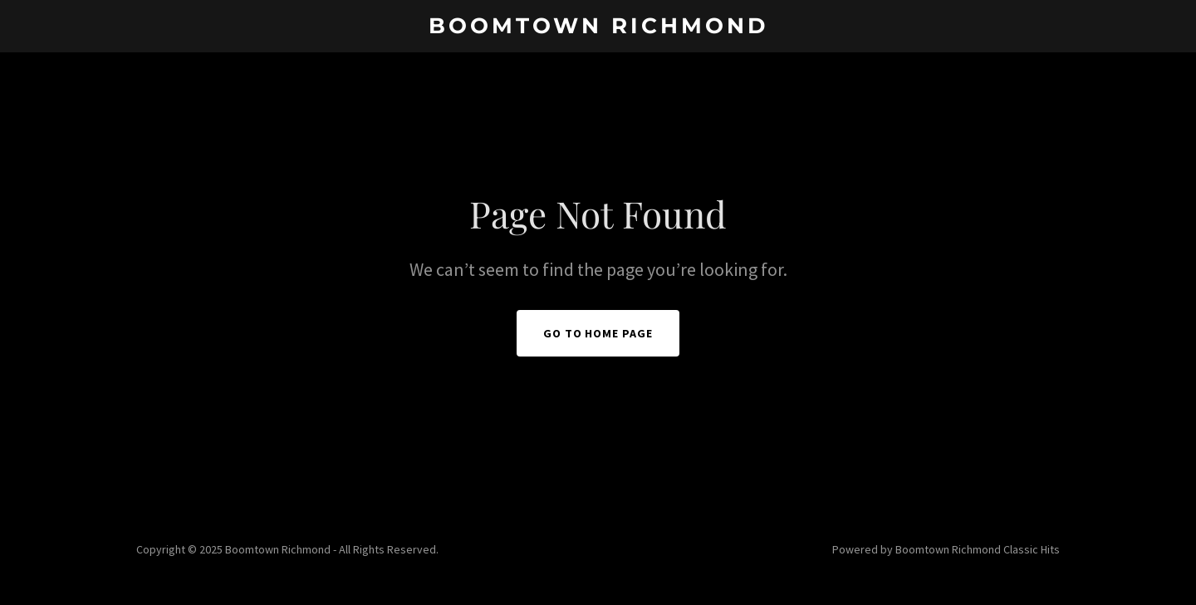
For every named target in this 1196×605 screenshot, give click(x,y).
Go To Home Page (598, 333)
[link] (598, 28)
